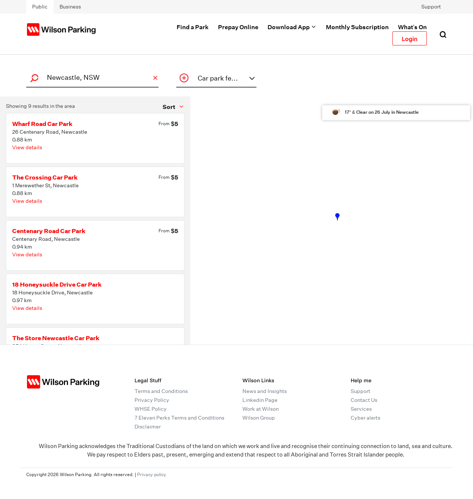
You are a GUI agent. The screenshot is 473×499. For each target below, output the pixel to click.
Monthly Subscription (357, 27)
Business (70, 7)
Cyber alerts (365, 418)
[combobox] (91, 77)
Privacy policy (151, 474)
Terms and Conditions (161, 391)
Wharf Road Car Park (42, 123)
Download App (292, 27)
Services (361, 409)
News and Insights (264, 391)
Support (431, 7)
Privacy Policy (152, 400)
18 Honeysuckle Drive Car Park (57, 284)
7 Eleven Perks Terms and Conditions (179, 418)
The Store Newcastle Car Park (55, 338)
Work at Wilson (260, 409)
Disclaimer (148, 427)
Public (40, 7)
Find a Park (193, 27)
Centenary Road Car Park (48, 231)
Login (410, 38)
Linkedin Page (260, 400)
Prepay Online (238, 27)
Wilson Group (258, 418)
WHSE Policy (151, 409)
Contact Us (364, 400)
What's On (412, 27)
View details (27, 147)
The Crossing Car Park (45, 177)
